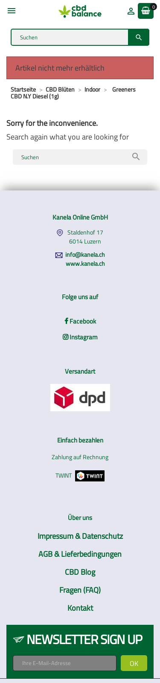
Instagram (80, 337)
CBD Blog (80, 572)
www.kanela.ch (85, 263)
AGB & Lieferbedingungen (80, 554)
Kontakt (80, 608)
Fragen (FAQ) (80, 590)
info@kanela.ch (85, 254)
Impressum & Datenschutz (80, 536)
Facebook (80, 321)
